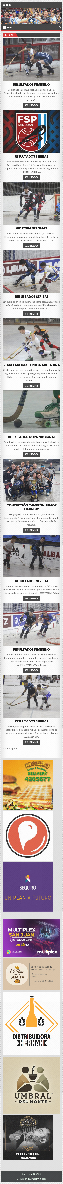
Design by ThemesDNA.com (31, 1179)
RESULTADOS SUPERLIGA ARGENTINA (31, 365)
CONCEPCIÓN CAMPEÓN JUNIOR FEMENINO (31, 507)
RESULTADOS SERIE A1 (31, 296)
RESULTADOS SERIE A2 (31, 156)
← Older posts (10, 748)
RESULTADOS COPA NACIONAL (31, 437)
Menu (8, 4)
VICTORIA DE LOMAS (31, 228)
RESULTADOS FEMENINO (31, 84)
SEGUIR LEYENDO (32, 105)
